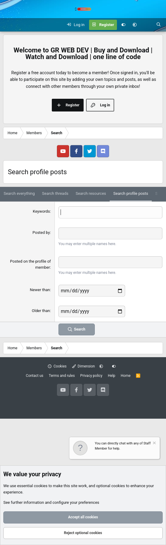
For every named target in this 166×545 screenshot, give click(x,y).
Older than (41, 310)
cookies (41, 486)
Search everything (19, 193)
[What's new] (146, 25)
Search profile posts (130, 193)
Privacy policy (91, 376)
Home (126, 376)
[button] (134, 25)
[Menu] (8, 25)
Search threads (55, 193)
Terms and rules (62, 376)
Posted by (41, 232)
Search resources (91, 193)
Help (111, 376)
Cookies (57, 366)
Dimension (83, 366)
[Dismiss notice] (153, 444)
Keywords (41, 211)
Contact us (34, 376)
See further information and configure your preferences (51, 502)
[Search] (158, 25)
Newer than (40, 289)
